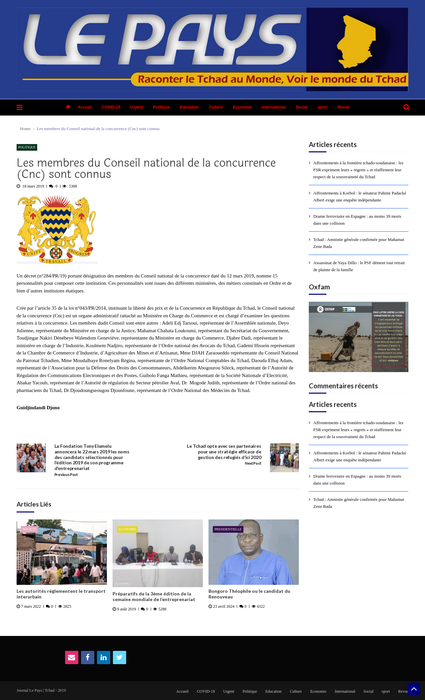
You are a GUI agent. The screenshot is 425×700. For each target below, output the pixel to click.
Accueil (85, 107)
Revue (343, 107)
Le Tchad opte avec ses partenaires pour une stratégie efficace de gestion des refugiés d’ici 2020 (224, 451)
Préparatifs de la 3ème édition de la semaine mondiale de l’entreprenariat (154, 596)
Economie (242, 107)
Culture (216, 107)
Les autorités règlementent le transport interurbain (61, 593)
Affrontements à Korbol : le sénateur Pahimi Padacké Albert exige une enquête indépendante (359, 196)
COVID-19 (111, 107)
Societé (29, 529)
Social (301, 107)
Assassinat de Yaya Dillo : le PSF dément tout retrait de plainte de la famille (359, 266)
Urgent (136, 107)
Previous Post (66, 475)
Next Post (253, 463)
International (274, 107)
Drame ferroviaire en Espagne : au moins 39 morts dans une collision (357, 220)
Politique (161, 107)
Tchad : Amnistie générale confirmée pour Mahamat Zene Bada (358, 243)
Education (189, 107)
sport (322, 107)
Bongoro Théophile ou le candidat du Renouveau (249, 593)
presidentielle (228, 529)
